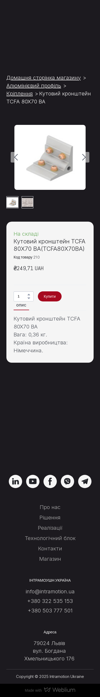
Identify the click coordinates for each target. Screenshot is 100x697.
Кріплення (19, 93)
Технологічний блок (50, 538)
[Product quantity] (22, 296)
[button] (28, 294)
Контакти (50, 548)
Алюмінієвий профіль (33, 85)
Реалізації (50, 528)
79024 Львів (49, 643)
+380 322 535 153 (50, 601)
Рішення (50, 517)
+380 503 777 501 (50, 610)
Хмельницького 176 (49, 658)
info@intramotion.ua (50, 591)
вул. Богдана (49, 651)
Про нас (50, 507)
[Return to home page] (50, 438)
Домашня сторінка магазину (43, 77)
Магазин (50, 559)
